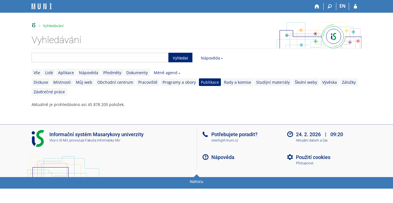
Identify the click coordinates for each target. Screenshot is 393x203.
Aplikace (66, 72)
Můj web (84, 82)
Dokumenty (137, 72)
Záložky (349, 82)
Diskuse (41, 82)
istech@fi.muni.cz (224, 140)
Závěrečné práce (49, 91)
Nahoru (196, 181)
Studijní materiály (273, 82)
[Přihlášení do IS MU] (355, 6)
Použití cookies (313, 157)
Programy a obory (179, 82)
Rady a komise (237, 82)
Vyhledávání (53, 25)
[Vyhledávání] (330, 6)
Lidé (49, 72)
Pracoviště (147, 82)
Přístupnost (304, 163)
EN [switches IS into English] (342, 6)
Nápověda (210, 58)
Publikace (210, 82)
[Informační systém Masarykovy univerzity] (42, 6)
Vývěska (329, 82)
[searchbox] (100, 57)
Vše (37, 72)
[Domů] (317, 6)
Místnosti (62, 82)
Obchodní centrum (115, 82)
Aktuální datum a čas (312, 140)
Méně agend (165, 72)
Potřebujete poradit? (234, 134)
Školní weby (306, 82)
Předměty (112, 72)
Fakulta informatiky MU (102, 140)
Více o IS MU (58, 140)
